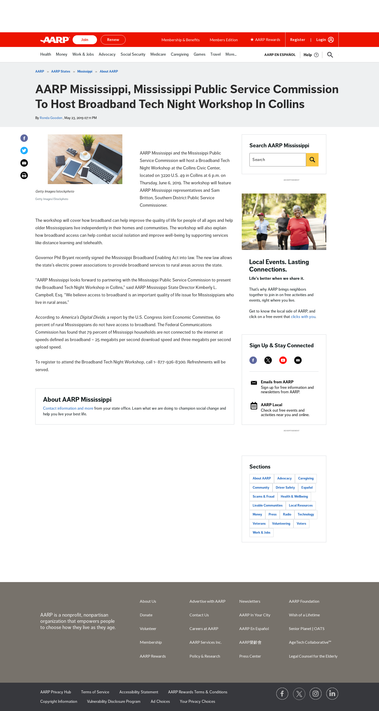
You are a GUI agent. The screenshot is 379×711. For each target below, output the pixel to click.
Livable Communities (268, 506)
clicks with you (303, 316)
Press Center (250, 656)
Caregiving (306, 478)
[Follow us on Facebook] (282, 694)
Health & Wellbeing (294, 497)
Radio (287, 514)
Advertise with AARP (208, 601)
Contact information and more (68, 408)
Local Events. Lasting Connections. (279, 266)
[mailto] (298, 360)
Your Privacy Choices (197, 701)
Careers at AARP (204, 628)
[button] (330, 55)
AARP (39, 72)
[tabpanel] (299, 54)
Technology (306, 514)
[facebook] (253, 360)
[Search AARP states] (277, 159)
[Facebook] (24, 138)
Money (257, 514)
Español (307, 488)
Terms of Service (95, 692)
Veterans (259, 524)
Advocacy (284, 478)
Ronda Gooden (51, 118)
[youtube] (283, 360)
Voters (301, 524)
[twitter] (268, 360)
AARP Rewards (153, 656)
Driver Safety (285, 488)
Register (297, 39)
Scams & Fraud (263, 497)
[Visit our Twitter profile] (299, 694)
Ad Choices (160, 701)
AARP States (60, 72)
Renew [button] (113, 39)
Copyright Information (58, 701)
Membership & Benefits (180, 40)
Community (261, 488)
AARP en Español (280, 55)
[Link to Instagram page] (316, 694)
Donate (146, 614)
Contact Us (199, 614)
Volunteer (148, 628)
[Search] (312, 159)
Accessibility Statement (138, 692)
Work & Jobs (261, 533)
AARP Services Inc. (206, 642)
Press (273, 514)
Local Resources (301, 506)
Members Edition (224, 40)
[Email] (24, 163)
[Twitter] (24, 150)
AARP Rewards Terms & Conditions (197, 692)
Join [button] (84, 39)
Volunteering (281, 524)
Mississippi (84, 72)
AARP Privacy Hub (55, 692)
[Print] (24, 175)
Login (321, 39)
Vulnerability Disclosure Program (114, 701)
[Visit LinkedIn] (332, 694)
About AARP (109, 72)
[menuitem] (45, 57)
